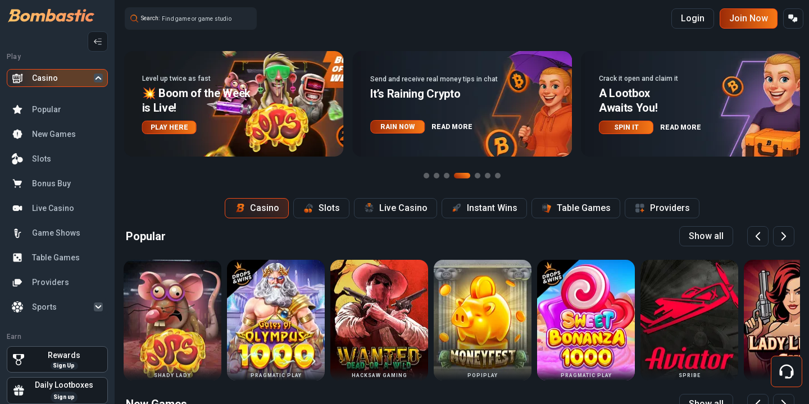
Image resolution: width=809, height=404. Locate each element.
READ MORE (451, 127)
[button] (234, 104)
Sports (44, 306)
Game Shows (56, 232)
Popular (46, 109)
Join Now (748, 18)
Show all (706, 236)
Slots (41, 158)
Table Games (56, 257)
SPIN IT (626, 127)
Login (693, 18)
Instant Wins (484, 208)
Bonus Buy (51, 183)
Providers (50, 282)
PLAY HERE (169, 127)
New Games (54, 134)
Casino (45, 78)
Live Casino (53, 208)
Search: (150, 18)
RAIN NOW (397, 127)
